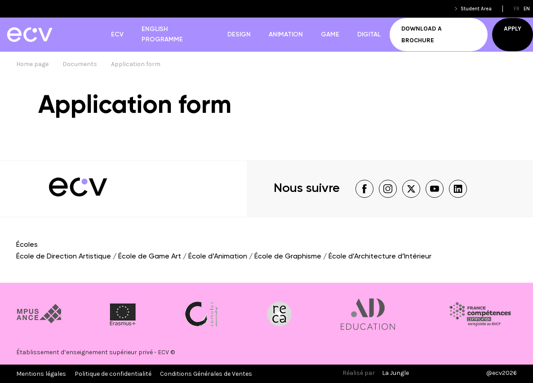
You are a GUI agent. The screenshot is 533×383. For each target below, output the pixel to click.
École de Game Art (149, 256)
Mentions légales (41, 374)
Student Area (476, 9)
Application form (135, 64)
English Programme (162, 34)
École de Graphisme (287, 256)
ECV (117, 34)
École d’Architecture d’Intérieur (380, 256)
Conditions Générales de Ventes (206, 374)
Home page (32, 64)
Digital (369, 34)
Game (330, 34)
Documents (79, 64)
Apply (512, 28)
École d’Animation (217, 256)
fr (517, 9)
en (527, 9)
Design (239, 34)
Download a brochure (421, 34)
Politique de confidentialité (113, 374)
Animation (286, 34)
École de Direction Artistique (63, 256)
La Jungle (395, 373)
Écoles (27, 245)
